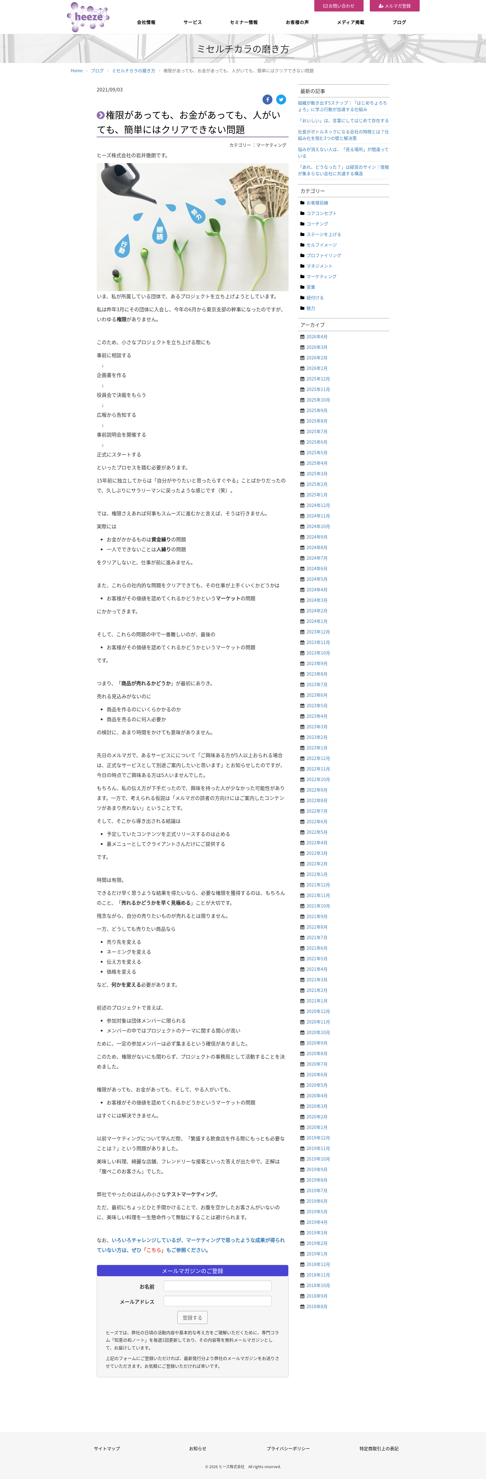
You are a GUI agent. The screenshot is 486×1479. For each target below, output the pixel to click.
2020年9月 (317, 1043)
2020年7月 (317, 1064)
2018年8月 (317, 1306)
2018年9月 (317, 1296)
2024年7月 (317, 558)
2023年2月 (317, 737)
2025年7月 (317, 431)
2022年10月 (318, 779)
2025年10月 (318, 400)
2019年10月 (318, 1159)
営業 (311, 287)
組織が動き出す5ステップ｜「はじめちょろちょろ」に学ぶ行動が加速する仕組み (342, 106)
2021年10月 (318, 906)
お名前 (146, 1286)
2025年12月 (318, 378)
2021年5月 (317, 958)
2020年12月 (318, 1011)
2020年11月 (318, 1022)
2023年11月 (318, 642)
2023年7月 (317, 684)
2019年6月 (317, 1201)
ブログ (399, 22)
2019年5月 (317, 1211)
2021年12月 (318, 885)
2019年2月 (317, 1243)
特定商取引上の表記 (379, 1448)
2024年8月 (317, 547)
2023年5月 (317, 705)
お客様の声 (297, 22)
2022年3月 (317, 853)
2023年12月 (318, 631)
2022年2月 (317, 863)
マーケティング (322, 276)
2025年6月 (317, 442)
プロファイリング (324, 255)
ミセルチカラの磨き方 (133, 70)
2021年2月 (317, 990)
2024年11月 (318, 516)
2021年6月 (317, 948)
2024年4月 (317, 589)
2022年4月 (317, 842)
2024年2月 (317, 610)
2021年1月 (317, 1000)
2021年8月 (317, 927)
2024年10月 (318, 526)
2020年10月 (318, 1032)
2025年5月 (317, 452)
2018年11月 (318, 1275)
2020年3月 (317, 1106)
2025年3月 (317, 473)
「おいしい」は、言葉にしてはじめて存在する (343, 120)
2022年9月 (317, 790)
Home (77, 70)
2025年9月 (317, 410)
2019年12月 (318, 1138)
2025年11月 (318, 389)
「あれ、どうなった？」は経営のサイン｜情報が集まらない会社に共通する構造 (343, 170)
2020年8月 (317, 1053)
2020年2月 (317, 1116)
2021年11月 (318, 895)
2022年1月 (317, 874)
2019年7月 (317, 1190)
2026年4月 (317, 336)
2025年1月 (317, 494)
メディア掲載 (351, 22)
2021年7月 (317, 937)
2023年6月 (317, 695)
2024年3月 (317, 600)
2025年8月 (317, 421)
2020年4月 (317, 1095)
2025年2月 (317, 484)
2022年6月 (317, 821)
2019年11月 (318, 1148)
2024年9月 (317, 537)
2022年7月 (317, 811)
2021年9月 (317, 916)
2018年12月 (318, 1264)
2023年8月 (317, 674)
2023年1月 (317, 747)
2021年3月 (317, 979)
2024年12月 (318, 505)
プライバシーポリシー (288, 1448)
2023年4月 (317, 716)
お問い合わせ (339, 5)
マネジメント (320, 266)
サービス (192, 22)
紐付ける (315, 297)
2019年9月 (317, 1169)
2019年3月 (317, 1232)
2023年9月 (317, 663)
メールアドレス (137, 1301)
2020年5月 (317, 1085)
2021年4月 (317, 969)
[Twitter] (281, 99)
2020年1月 (317, 1127)
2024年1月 (317, 621)
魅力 (311, 308)
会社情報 (146, 22)
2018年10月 (318, 1285)
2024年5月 (317, 579)
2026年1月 (317, 368)
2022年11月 (318, 769)
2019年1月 (317, 1253)
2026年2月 (317, 357)
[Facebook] (267, 99)
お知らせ (197, 1448)
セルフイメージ (322, 245)
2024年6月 (317, 568)
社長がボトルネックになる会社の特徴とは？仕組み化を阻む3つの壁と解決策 (343, 134)
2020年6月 (317, 1074)
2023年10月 (318, 653)
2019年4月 (317, 1222)
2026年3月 (317, 347)
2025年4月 (317, 463)
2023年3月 (317, 726)
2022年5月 (317, 832)
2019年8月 (317, 1180)
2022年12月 (318, 758)
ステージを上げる (324, 234)
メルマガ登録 (395, 5)
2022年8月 (317, 800)
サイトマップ (107, 1448)
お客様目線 (317, 202)
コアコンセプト (322, 213)
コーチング (317, 223)
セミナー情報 (244, 22)
